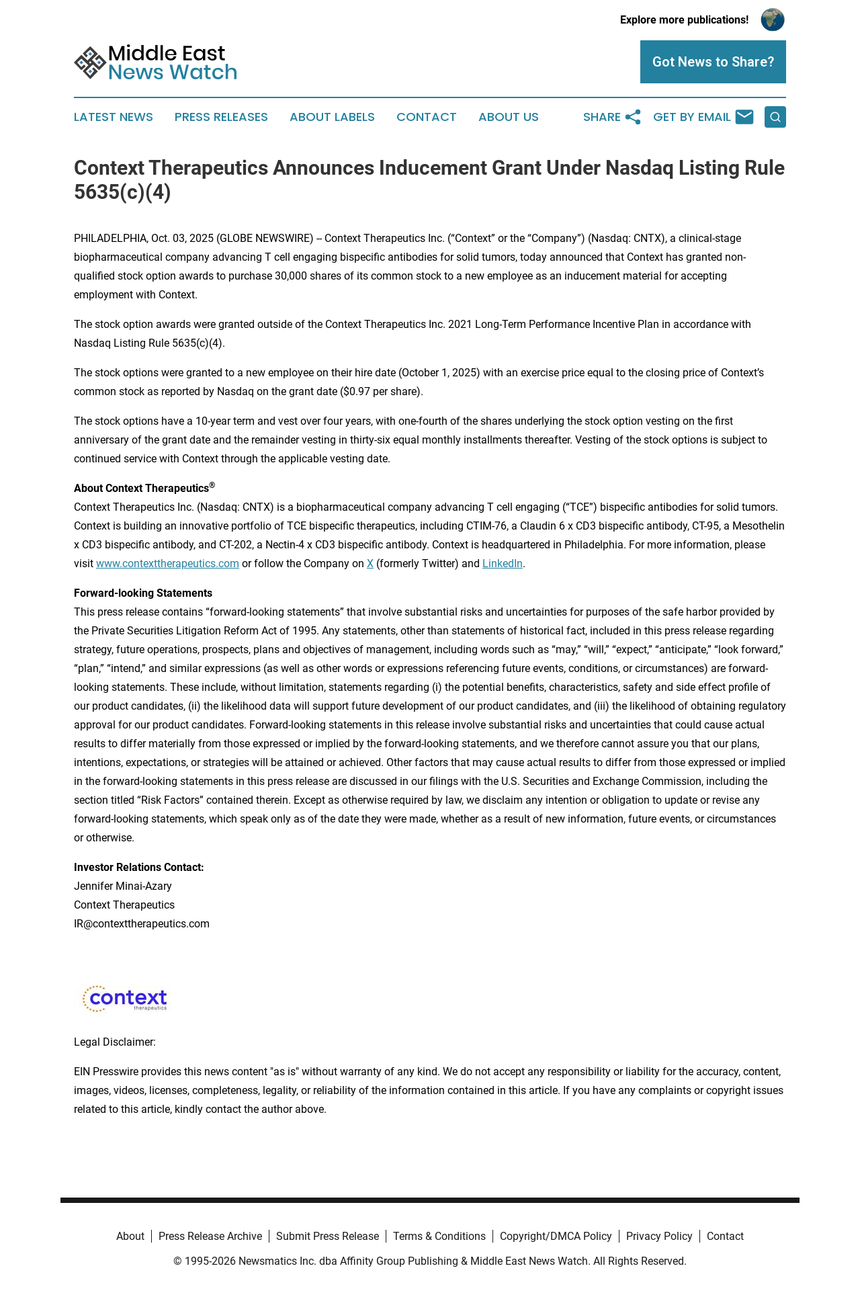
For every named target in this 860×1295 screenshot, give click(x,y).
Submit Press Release (327, 1236)
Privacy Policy (659, 1236)
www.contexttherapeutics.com (167, 563)
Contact (426, 117)
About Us (508, 117)
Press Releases (221, 117)
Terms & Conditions (439, 1236)
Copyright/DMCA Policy (556, 1236)
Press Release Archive (210, 1236)
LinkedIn (502, 563)
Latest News (113, 117)
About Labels (332, 117)
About (130, 1236)
